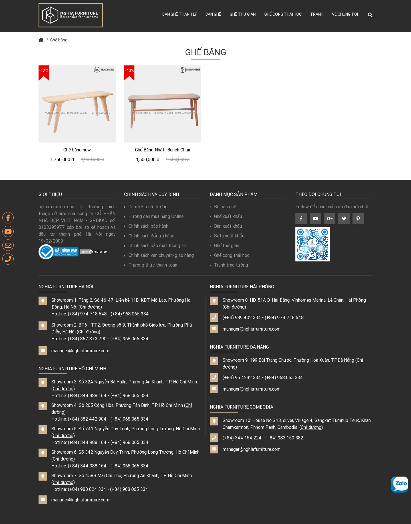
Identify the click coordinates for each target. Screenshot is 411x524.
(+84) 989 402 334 (242, 317)
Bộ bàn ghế (223, 206)
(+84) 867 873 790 (87, 338)
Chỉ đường (90, 307)
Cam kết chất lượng (146, 206)
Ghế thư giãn (243, 14)
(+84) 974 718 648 (87, 314)
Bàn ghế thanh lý (179, 14)
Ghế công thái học (283, 14)
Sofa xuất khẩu (227, 236)
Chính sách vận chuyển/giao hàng (159, 255)
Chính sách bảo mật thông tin (155, 245)
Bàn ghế (213, 14)
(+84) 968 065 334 (130, 314)
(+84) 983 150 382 (284, 438)
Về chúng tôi (345, 14)
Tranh (316, 14)
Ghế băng (58, 40)
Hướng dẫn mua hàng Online (154, 216)
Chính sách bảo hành (146, 226)
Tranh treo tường (229, 265)
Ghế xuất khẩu (226, 216)
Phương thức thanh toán (150, 265)
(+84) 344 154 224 (242, 438)
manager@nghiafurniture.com (80, 350)
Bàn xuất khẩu (226, 226)
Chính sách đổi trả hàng (149, 236)
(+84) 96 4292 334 (242, 377)
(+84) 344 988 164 (87, 395)
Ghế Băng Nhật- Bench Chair (162, 150)
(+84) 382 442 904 (87, 419)
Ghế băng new (77, 150)
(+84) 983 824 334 (87, 489)
